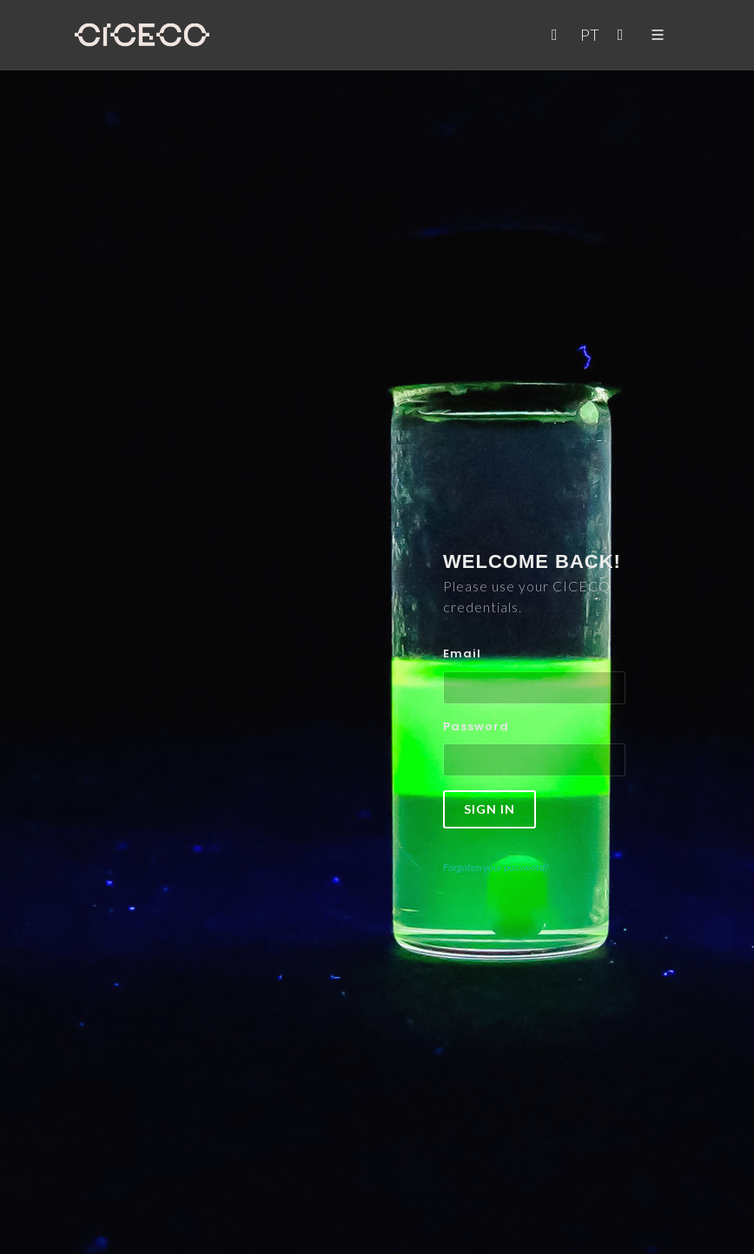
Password (476, 726)
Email (462, 653)
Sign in (489, 809)
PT (589, 34)
